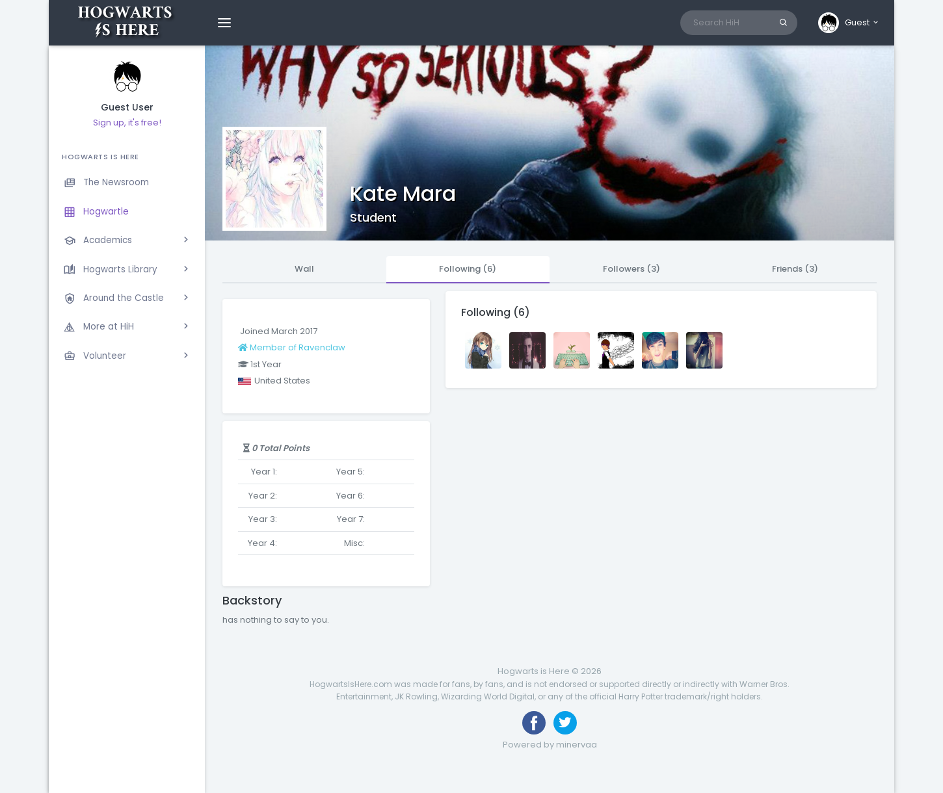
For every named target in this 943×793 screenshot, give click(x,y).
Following (467, 269)
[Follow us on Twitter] (565, 722)
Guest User (127, 107)
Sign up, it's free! (127, 122)
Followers (631, 269)
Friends (795, 269)
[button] (849, 23)
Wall (304, 269)
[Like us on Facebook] (534, 722)
